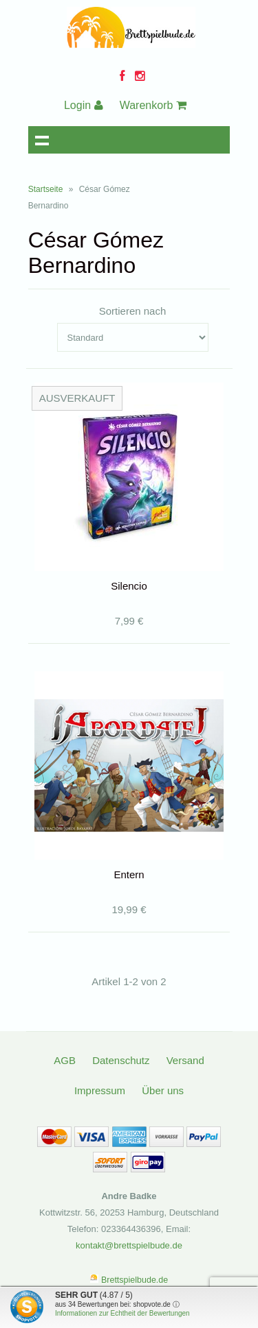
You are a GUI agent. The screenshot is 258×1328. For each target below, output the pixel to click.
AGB (65, 1060)
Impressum (99, 1090)
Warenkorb (153, 105)
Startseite (45, 189)
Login (83, 105)
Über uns (163, 1090)
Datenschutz (120, 1060)
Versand (185, 1060)
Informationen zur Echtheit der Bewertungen (122, 1313)
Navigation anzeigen (42, 140)
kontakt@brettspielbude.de (129, 1245)
